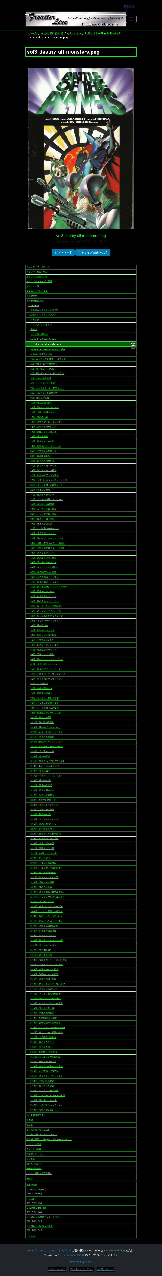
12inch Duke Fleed (36, 1208)
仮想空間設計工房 (34, 1115)
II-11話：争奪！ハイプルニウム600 (47, 761)
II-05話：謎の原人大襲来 (42, 737)
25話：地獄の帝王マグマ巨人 (44, 475)
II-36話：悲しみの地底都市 (43, 872)
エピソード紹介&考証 (36, 272)
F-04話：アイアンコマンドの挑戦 (46, 964)
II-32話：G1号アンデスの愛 (43, 853)
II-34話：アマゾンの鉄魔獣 (43, 863)
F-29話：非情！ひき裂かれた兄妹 (46, 1066)
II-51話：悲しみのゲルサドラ (44, 945)
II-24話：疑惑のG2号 (40, 814)
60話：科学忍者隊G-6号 (42, 640)
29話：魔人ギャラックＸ (42, 495)
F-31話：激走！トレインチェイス (46, 1076)
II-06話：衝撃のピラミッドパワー (46, 742)
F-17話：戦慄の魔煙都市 (42, 1013)
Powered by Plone (81, 1262)
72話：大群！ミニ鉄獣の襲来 (44, 698)
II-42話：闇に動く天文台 (42, 901)
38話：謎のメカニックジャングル (46, 538)
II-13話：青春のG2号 (40, 771)
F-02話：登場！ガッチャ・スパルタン (48, 960)
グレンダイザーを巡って (38, 267)
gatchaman (74, 33)
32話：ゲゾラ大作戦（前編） (44, 509)
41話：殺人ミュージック (42, 553)
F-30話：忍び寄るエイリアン (44, 1071)
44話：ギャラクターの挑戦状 (44, 567)
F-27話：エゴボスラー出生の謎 (45, 1056)
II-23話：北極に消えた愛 (42, 809)
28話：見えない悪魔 (40, 490)
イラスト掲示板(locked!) (37, 1130)
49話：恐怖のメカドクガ (42, 591)
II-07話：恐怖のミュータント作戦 (46, 746)
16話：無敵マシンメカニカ (43, 432)
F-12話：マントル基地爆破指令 (45, 993)
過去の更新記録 (33, 1168)
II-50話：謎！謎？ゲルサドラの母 (46, 940)
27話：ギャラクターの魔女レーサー (47, 485)
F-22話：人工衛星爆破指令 (43, 1037)
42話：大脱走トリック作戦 (43, 558)
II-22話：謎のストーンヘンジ (44, 805)
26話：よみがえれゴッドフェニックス (48, 480)
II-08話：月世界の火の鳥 (42, 751)
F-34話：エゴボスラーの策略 (44, 1090)
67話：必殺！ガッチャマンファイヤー (48, 674)
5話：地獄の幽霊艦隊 (40, 378)
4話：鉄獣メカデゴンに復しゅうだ (47, 373)
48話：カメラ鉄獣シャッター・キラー (48, 587)
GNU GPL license (74, 1254)
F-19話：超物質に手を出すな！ (45, 1023)
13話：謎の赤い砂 (39, 417)
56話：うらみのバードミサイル (45, 621)
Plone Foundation (114, 1250)
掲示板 (29, 1125)
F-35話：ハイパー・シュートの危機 (47, 1095)
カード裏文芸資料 (39, 334)
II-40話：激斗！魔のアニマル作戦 (46, 892)
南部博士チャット (34, 1154)
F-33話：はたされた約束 (42, 1086)
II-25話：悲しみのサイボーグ (44, 819)
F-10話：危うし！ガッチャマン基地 (47, 984)
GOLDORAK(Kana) (36, 1189)
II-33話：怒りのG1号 (40, 858)
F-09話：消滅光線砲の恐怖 (43, 979)
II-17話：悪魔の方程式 (41, 785)
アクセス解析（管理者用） (39, 1173)
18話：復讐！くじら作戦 (42, 441)
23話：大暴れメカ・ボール (43, 465)
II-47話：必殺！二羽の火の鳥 (44, 926)
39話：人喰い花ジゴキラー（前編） (47, 543)
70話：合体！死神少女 (41, 688)
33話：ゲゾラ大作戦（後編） (44, 514)
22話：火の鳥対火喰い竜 (42, 461)
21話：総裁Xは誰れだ (40, 456)
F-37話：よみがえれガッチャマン (46, 1105)
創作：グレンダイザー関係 (39, 281)
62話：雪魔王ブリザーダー (43, 650)
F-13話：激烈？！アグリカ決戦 (45, 998)
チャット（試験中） (36, 1149)
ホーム (32, 33)
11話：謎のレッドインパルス (44, 407)
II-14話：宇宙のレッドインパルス (46, 776)
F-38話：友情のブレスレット (44, 1110)
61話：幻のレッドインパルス (44, 645)
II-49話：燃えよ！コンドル (43, 935)
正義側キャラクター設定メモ (44, 310)
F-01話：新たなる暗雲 (41, 955)
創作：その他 (32, 286)
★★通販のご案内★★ (37, 291)
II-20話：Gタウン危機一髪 (43, 800)
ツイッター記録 (33, 1144)
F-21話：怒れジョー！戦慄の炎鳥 (46, 1032)
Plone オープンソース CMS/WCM (49, 1250)
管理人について (33, 1164)
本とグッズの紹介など (37, 276)
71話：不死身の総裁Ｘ (41, 693)
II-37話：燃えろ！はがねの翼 (44, 877)
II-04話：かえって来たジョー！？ (46, 732)
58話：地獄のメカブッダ (42, 630)
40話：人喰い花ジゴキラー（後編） (47, 548)
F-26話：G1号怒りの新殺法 (43, 1052)
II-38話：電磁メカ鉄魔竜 (42, 882)
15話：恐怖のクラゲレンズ (43, 427)
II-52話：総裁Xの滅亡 (40, 950)
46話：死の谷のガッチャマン (44, 577)
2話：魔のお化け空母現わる (43, 364)
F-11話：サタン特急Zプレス (44, 989)
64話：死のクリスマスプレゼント (46, 659)
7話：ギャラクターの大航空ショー (47, 388)
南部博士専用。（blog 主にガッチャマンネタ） (49, 1139)
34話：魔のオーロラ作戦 (42, 519)
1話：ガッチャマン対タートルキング (48, 359)
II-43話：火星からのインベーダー (46, 906)
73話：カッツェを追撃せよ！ (44, 703)
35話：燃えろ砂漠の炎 (41, 524)
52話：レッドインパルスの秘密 (45, 606)
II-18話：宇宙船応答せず (42, 790)
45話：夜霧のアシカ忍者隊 (43, 572)
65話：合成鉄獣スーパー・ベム (45, 664)
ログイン (128, 6)
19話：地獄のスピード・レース (45, 446)
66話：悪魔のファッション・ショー (47, 669)
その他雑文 (31, 296)
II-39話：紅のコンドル (41, 887)
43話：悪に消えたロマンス (43, 562)
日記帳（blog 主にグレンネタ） (41, 1134)
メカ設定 (34, 320)
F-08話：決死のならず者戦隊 (44, 974)
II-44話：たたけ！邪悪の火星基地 (46, 911)
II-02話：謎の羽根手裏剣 (42, 722)
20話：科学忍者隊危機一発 (43, 451)
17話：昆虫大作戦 (39, 436)
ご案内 (30, 1199)
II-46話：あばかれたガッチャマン (46, 921)
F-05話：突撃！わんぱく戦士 (44, 969)
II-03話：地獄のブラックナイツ (45, 727)
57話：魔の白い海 (39, 625)
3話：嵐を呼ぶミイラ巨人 (42, 369)
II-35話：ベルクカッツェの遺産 (45, 868)
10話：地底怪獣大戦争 (41, 402)
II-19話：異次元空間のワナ (43, 795)
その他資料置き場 (52, 33)
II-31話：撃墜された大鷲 (42, 848)
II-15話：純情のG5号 (40, 780)
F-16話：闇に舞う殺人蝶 (42, 1008)
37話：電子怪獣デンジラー (43, 533)
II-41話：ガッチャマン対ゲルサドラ (47, 897)
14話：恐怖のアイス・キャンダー (46, 422)
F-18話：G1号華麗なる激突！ (44, 1018)
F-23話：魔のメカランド (42, 1042)
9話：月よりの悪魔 (39, 398)
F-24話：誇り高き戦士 (41, 1047)
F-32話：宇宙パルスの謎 (42, 1081)
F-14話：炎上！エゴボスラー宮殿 (46, 1003)
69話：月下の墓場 (39, 683)
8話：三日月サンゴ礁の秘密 (43, 393)
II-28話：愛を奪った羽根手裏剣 (45, 834)
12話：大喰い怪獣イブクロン (44, 412)
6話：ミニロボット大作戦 (42, 383)
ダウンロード (63, 252)
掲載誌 (33, 329)
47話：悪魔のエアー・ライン (44, 582)
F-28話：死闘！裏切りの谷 (43, 1061)
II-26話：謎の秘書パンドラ (43, 824)
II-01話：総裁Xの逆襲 (40, 717)
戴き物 (29, 1120)
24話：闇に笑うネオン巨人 (43, 470)
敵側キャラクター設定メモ (43, 315)
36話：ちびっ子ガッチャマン (44, 528)
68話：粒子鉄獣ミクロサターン (45, 679)
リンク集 (30, 1159)
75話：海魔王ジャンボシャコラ (45, 713)
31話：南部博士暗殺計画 (42, 504)
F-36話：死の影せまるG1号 (43, 1100)
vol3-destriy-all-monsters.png (81, 236)
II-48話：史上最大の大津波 (43, 931)
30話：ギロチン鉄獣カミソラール (46, 499)
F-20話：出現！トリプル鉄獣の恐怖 (47, 1027)
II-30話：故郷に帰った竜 (42, 843)
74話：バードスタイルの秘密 (44, 708)
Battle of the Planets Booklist (102, 33)
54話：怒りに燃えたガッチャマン (46, 616)
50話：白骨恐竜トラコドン (43, 596)
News (29, 1178)
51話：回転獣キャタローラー (44, 601)
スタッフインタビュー (41, 325)
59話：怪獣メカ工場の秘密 (43, 635)
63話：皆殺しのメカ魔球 (42, 654)
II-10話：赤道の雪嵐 (40, 756)
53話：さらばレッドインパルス (45, 611)
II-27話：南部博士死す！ (42, 829)
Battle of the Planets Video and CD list (47, 349)
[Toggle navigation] (131, 19)
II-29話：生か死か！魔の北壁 (44, 838)
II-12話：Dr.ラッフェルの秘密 (44, 766)
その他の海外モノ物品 (41, 354)
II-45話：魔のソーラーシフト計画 (46, 916)
